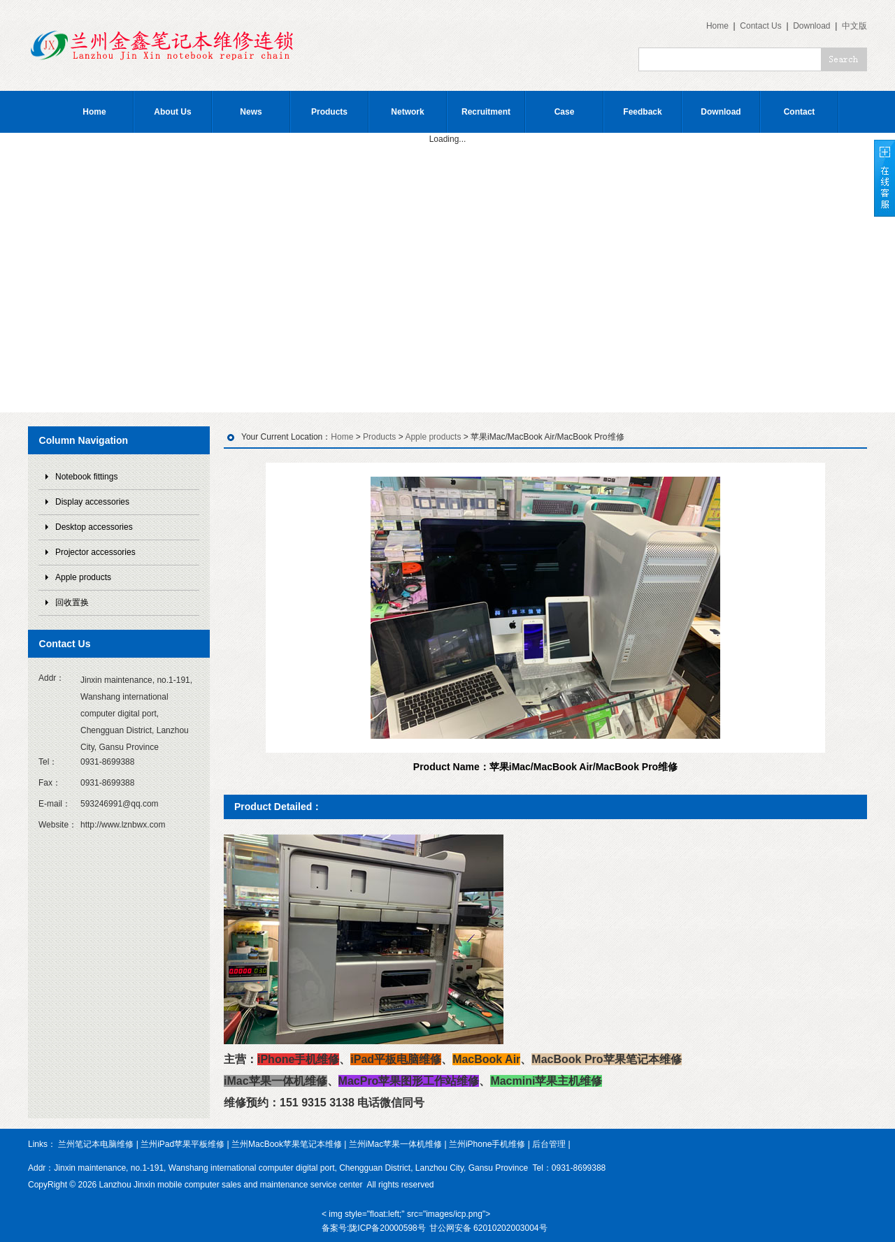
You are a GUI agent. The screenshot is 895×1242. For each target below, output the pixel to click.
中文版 (854, 26)
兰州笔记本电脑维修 (96, 1144)
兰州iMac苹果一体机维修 (395, 1144)
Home (717, 26)
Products (329, 112)
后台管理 (549, 1144)
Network (407, 112)
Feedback (642, 112)
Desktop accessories (94, 527)
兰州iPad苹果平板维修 (182, 1144)
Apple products (83, 577)
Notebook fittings (86, 477)
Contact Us (760, 26)
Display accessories (92, 502)
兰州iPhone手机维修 (487, 1144)
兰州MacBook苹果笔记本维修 (286, 1144)
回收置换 (72, 602)
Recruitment (485, 112)
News (251, 112)
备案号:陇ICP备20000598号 (374, 1228)
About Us (172, 112)
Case (564, 112)
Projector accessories (95, 552)
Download (811, 26)
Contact (799, 112)
